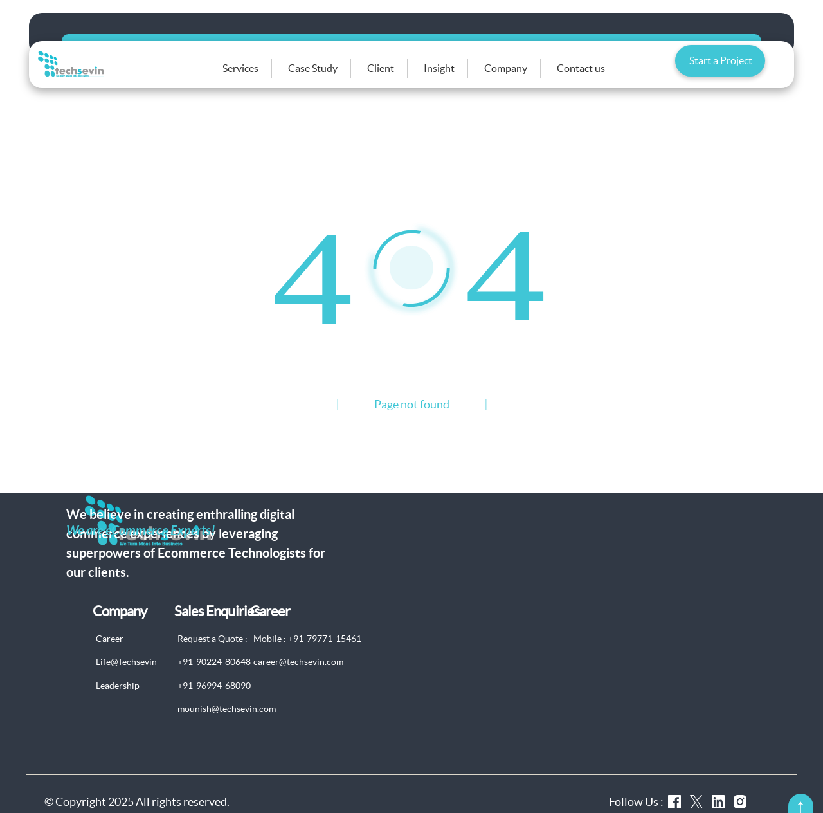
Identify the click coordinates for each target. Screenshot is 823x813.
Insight (455, 76)
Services (257, 76)
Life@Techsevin (126, 679)
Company (522, 76)
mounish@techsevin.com (226, 726)
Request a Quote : (212, 655)
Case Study (329, 76)
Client (397, 76)
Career (109, 655)
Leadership (118, 702)
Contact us (598, 76)
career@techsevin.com (298, 679)
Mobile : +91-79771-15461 (307, 655)
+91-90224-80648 (214, 679)
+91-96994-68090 (214, 702)
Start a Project (720, 73)
